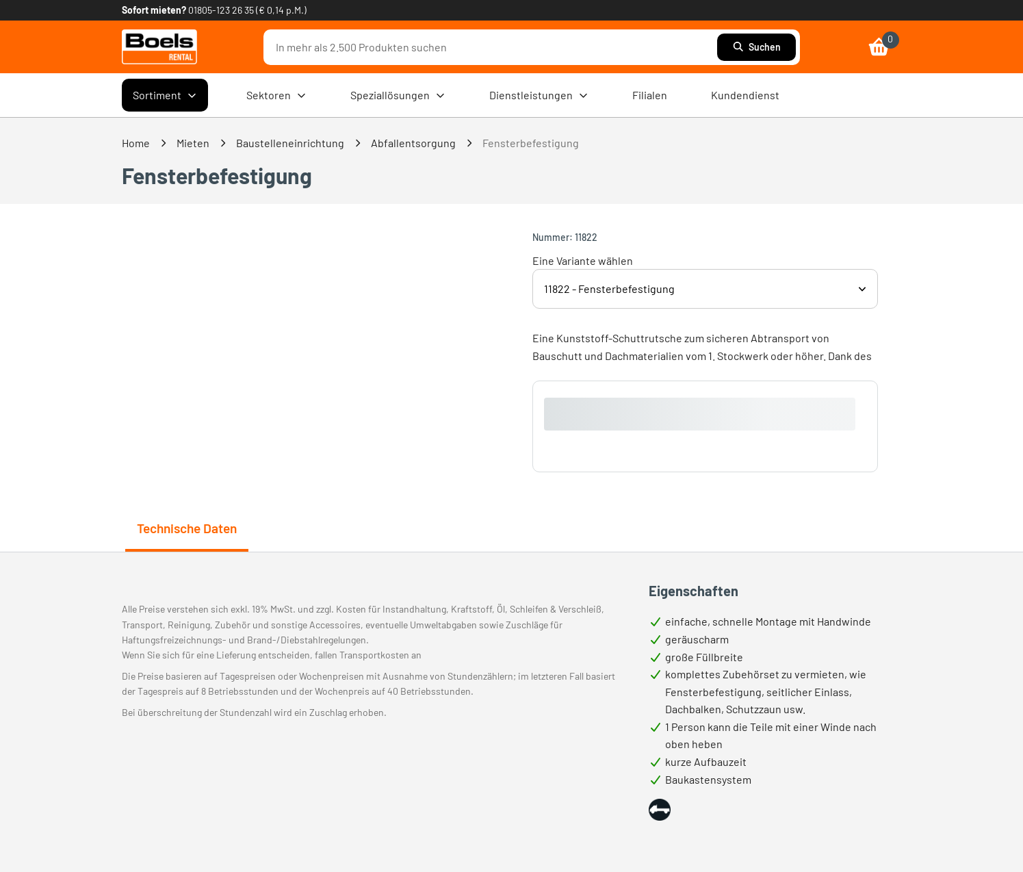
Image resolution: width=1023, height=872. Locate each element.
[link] (159, 46)
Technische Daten (187, 528)
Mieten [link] (193, 142)
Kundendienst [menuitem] (745, 94)
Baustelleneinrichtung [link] (290, 142)
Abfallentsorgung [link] (413, 142)
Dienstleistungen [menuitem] (538, 95)
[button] (660, 810)
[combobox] (493, 47)
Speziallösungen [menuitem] (397, 95)
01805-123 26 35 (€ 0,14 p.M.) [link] (247, 10)
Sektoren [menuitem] (276, 95)
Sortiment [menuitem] (165, 95)
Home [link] (136, 142)
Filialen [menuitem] (649, 94)
